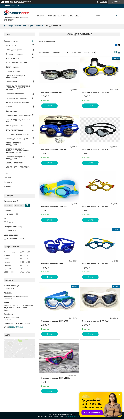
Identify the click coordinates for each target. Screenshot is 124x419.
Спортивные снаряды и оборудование (15, 158)
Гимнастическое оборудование (18, 115)
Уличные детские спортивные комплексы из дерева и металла (18, 87)
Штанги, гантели (12, 58)
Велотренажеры (12, 67)
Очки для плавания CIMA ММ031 (55, 378)
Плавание (39, 26)
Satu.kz (72, 414)
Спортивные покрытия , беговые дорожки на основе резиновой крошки (17, 150)
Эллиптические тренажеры (17, 63)
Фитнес (9, 107)
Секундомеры (11, 111)
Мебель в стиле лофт (14, 163)
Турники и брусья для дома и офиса (18, 120)
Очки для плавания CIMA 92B (95, 207)
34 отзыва (103, 2)
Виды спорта (28, 26)
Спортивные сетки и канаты (17, 134)
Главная (41, 16)
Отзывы (7, 178)
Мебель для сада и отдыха (17, 139)
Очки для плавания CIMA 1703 (54, 321)
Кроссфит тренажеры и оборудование (15, 76)
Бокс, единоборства (14, 50)
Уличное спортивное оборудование (14, 144)
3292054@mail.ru (16, 327)
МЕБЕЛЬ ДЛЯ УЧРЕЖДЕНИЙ (18, 167)
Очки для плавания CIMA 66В (54, 207)
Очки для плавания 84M (51, 92)
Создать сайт (19, 2)
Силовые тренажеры (14, 54)
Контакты (8, 182)
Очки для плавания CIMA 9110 (95, 321)
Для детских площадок (15, 130)
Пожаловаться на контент (77, 416)
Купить (49, 106)
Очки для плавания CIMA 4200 (95, 92)
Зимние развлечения (14, 126)
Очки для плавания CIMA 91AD (95, 150)
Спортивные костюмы (15, 94)
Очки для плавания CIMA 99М (54, 150)
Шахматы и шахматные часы (17, 102)
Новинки (7, 186)
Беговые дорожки (13, 71)
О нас (70, 16)
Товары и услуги (55, 16)
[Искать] (117, 15)
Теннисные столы (13, 82)
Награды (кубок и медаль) (16, 98)
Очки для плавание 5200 (52, 264)
